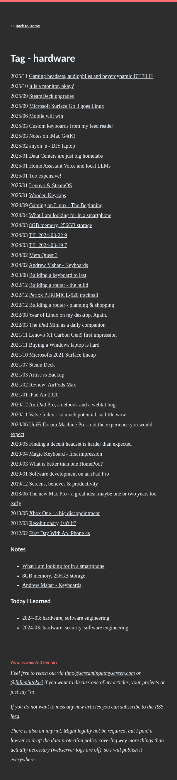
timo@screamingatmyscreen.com (100, 673)
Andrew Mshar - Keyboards (58, 265)
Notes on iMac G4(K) (52, 136)
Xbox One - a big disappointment (64, 513)
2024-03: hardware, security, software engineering (75, 628)
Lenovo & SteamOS (50, 185)
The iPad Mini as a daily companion (67, 325)
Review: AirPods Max (52, 385)
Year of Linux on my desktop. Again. (68, 315)
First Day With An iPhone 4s (59, 533)
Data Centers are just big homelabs (66, 156)
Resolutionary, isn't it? (52, 523)
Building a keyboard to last (57, 275)
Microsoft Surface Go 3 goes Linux (66, 106)
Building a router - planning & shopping (71, 305)
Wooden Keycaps (47, 195)
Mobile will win (46, 116)
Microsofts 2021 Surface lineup (62, 355)
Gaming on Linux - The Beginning (66, 205)
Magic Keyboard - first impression (65, 454)
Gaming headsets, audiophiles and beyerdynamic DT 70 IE (91, 76)
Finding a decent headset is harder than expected (80, 444)
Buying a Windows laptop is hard (64, 345)
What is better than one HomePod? (66, 464)
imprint (53, 731)
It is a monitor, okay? (51, 86)
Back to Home (28, 25)
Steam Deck (42, 365)
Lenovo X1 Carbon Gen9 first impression (73, 335)
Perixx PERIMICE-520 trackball (63, 295)
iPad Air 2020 (44, 395)
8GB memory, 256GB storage (60, 225)
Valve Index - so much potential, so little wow (77, 415)
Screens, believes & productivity (63, 484)
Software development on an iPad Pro (69, 474)
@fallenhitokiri (27, 682)
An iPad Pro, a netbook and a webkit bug (72, 405)
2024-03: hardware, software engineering (65, 618)
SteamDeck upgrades (51, 96)
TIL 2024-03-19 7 (48, 245)
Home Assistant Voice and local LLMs (70, 166)
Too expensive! (45, 176)
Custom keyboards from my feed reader (71, 126)
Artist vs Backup (46, 375)
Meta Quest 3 (43, 255)
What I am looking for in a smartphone (70, 215)
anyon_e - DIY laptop (52, 146)
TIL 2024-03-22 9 (48, 235)
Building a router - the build (58, 285)
